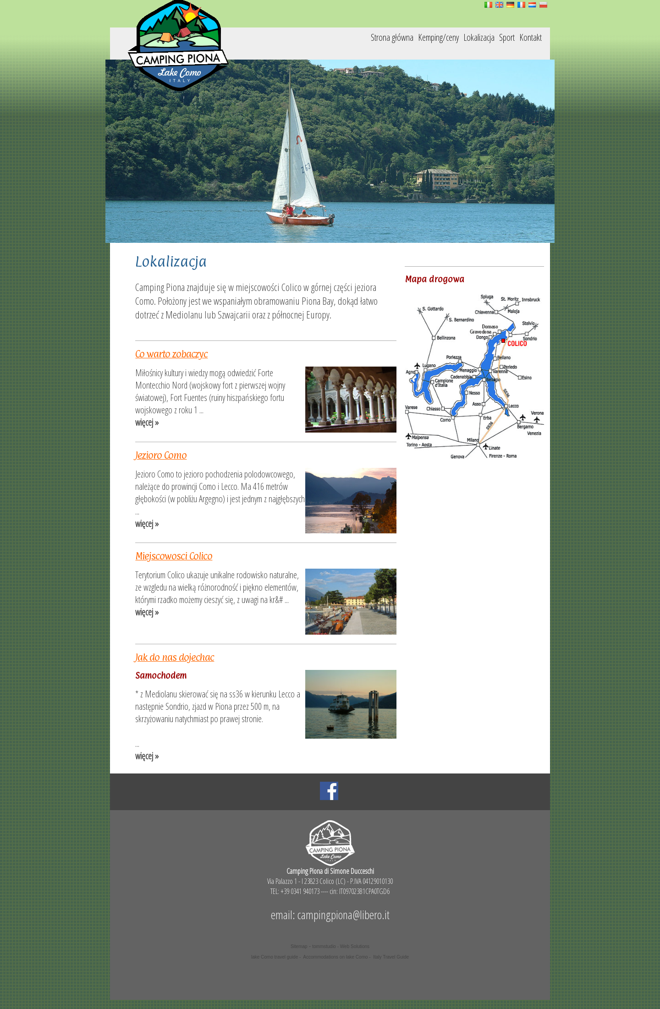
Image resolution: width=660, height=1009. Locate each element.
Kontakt (530, 37)
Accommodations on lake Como (335, 957)
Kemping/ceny (438, 37)
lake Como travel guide (274, 957)
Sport (507, 37)
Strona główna (392, 37)
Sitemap (299, 946)
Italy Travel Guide (391, 957)
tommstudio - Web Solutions (340, 946)
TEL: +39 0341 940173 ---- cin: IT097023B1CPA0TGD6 (330, 891)
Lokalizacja (479, 37)
